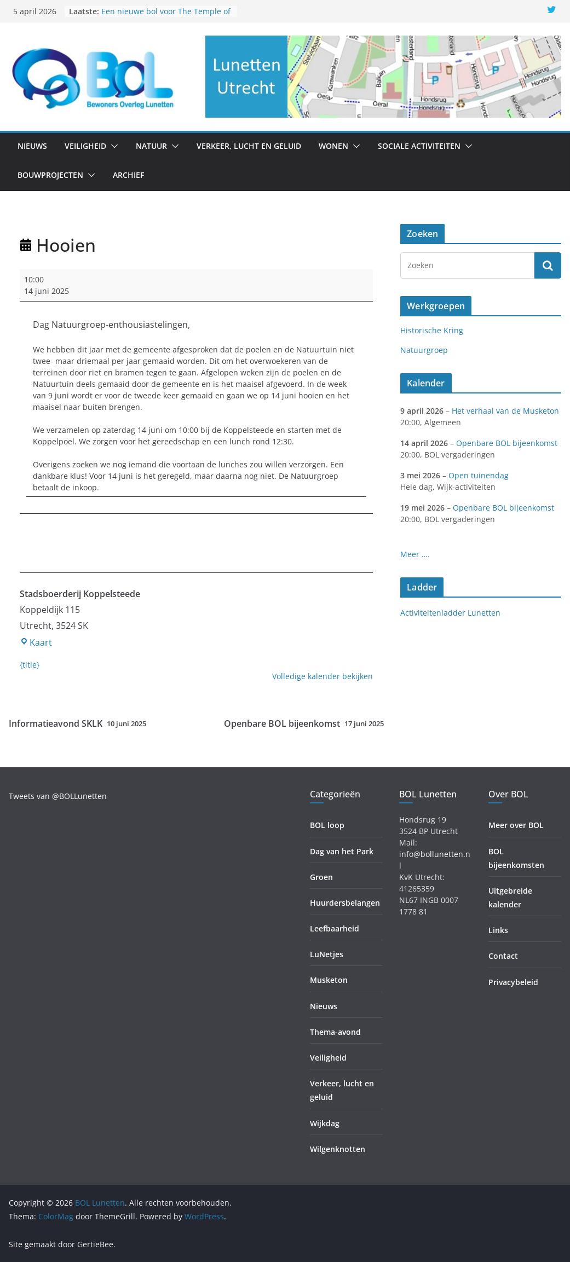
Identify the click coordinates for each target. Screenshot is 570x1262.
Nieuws (32, 146)
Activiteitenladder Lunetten (450, 612)
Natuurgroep (424, 350)
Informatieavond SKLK (77, 723)
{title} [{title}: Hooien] (29, 664)
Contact (503, 956)
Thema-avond (335, 1032)
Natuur (151, 146)
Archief (128, 175)
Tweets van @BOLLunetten (58, 796)
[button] (112, 146)
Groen (321, 877)
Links (498, 930)
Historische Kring (431, 330)
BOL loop (327, 825)
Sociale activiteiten (419, 146)
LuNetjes (326, 954)
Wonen (333, 146)
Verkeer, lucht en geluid (249, 146)
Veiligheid (85, 146)
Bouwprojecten (50, 175)
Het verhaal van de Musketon (505, 411)
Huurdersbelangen (345, 903)
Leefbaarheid (334, 928)
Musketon (329, 980)
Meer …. (415, 554)
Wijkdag (324, 1123)
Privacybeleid (513, 982)
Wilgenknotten (337, 1149)
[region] (383, 77)
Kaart (36, 642)
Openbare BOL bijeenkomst (304, 723)
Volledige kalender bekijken (322, 676)
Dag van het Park (341, 851)
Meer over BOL (516, 825)
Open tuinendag (478, 475)
